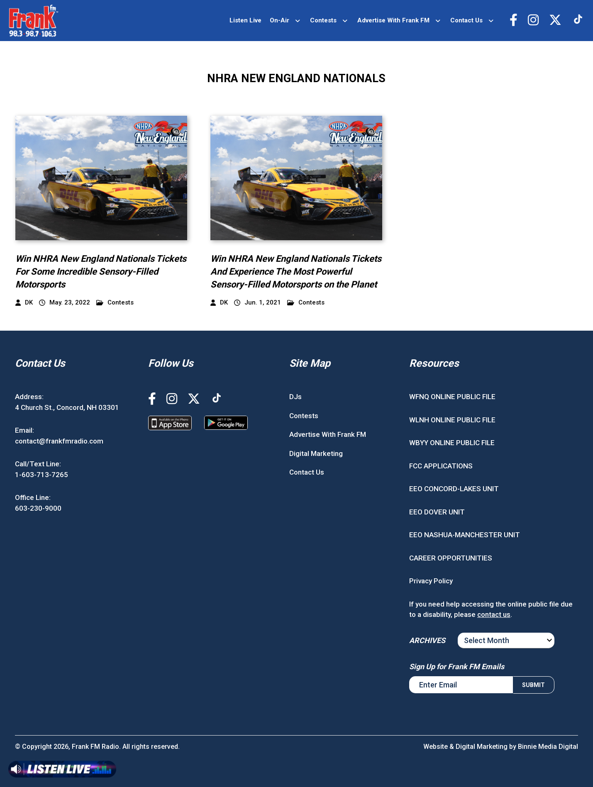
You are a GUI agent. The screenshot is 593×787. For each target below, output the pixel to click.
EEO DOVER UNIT (437, 512)
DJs (295, 396)
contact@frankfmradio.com (59, 441)
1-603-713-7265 (41, 474)
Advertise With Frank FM (393, 20)
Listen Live (245, 20)
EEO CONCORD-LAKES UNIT (454, 489)
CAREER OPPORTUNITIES (450, 558)
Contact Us (466, 20)
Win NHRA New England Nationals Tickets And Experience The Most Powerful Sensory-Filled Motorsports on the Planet (295, 271)
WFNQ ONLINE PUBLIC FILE (452, 396)
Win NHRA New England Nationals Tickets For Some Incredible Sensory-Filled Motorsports (100, 271)
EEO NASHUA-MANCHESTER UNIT (464, 535)
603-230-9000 (38, 508)
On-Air (279, 20)
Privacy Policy (431, 581)
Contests (323, 20)
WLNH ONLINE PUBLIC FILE (452, 420)
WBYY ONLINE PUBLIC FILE (452, 443)
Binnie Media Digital (548, 746)
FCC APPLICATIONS (441, 466)
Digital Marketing (316, 453)
